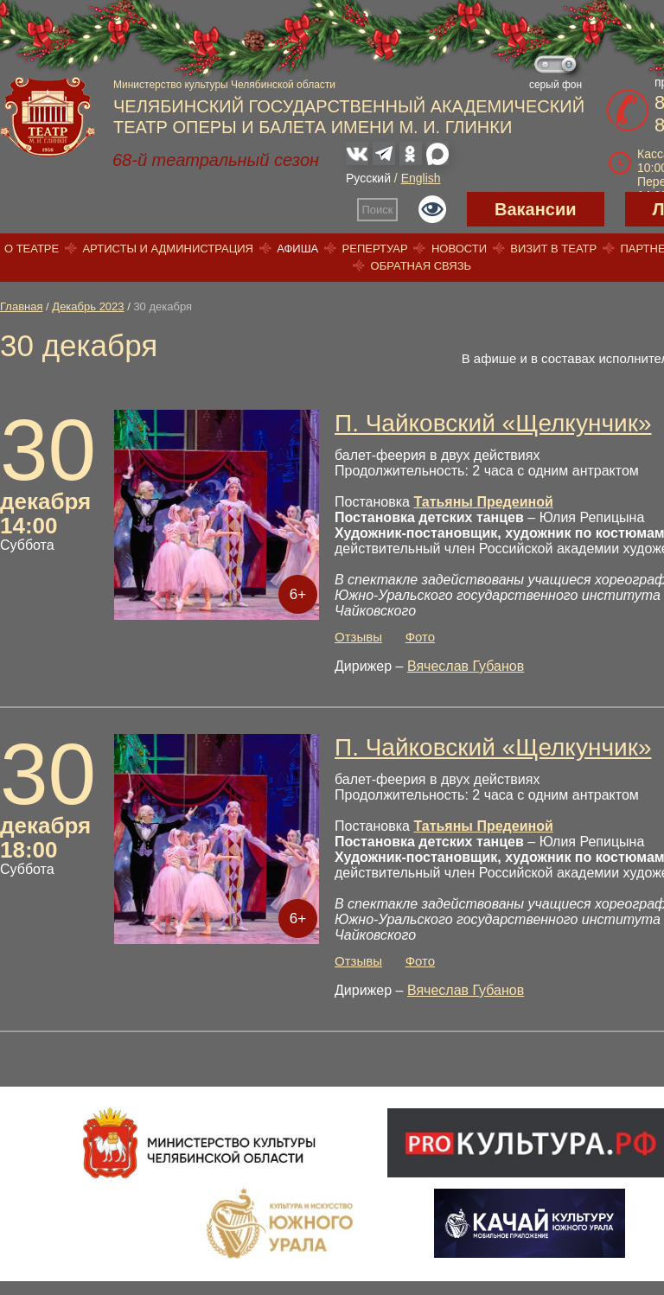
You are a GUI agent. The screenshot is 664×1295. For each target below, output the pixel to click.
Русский (368, 178)
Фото (420, 636)
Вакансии (536, 209)
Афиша (297, 248)
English (421, 178)
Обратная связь (421, 265)
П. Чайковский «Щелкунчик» (493, 423)
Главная (21, 306)
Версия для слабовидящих (432, 209)
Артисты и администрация (167, 248)
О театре (31, 248)
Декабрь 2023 (88, 306)
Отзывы (358, 636)
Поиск (377, 209)
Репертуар (375, 248)
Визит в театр (553, 248)
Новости (459, 248)
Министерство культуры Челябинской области (224, 85)
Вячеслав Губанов (465, 666)
